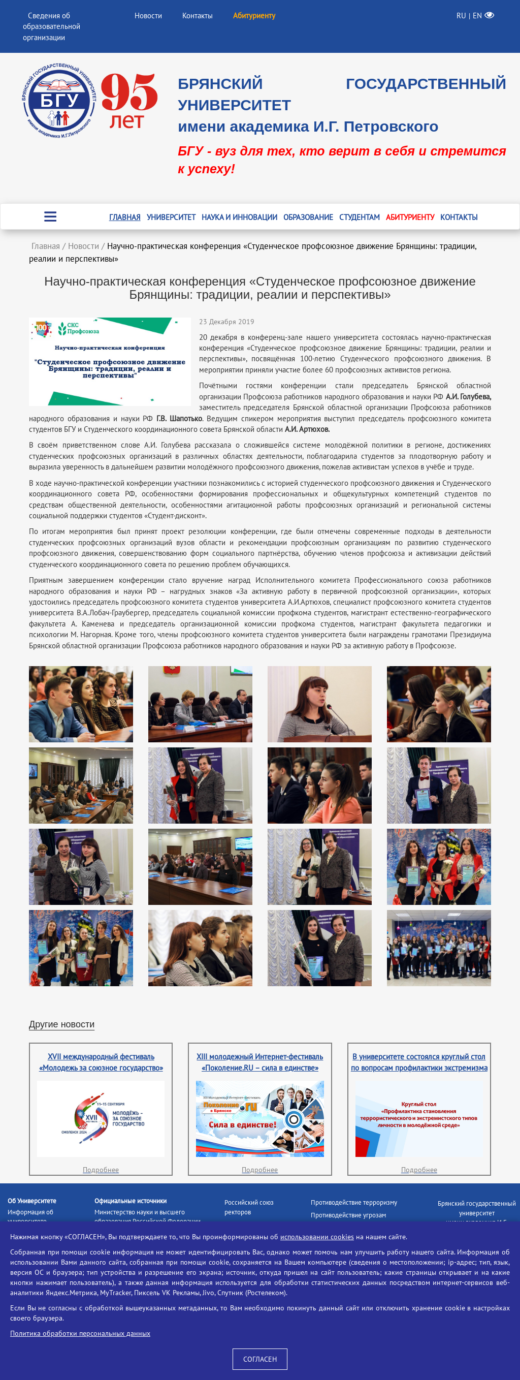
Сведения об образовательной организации (51, 26)
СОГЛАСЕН (260, 1359)
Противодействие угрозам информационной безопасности (357, 1220)
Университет (171, 217)
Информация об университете (30, 1217)
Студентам (359, 217)
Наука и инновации (239, 217)
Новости (148, 15)
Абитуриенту (410, 217)
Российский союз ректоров (249, 1207)
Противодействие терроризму (354, 1202)
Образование (308, 217)
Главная (125, 217)
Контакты (197, 15)
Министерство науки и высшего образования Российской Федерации (147, 1217)
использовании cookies (317, 1236)
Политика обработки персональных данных (80, 1333)
